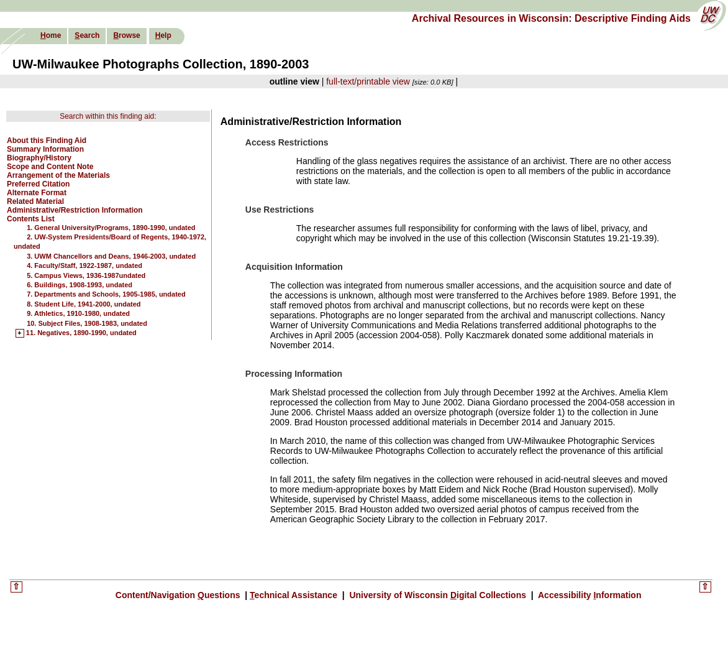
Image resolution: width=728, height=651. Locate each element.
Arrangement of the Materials (58, 175)
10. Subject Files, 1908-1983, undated (87, 323)
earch (87, 35)
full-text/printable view (368, 81)
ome (50, 35)
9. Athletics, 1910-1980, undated (78, 313)
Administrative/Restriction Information (75, 210)
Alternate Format (36, 192)
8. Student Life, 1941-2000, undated (83, 304)
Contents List (31, 219)
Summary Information (45, 149)
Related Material (35, 201)
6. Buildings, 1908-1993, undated (79, 285)
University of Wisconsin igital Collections (438, 595)
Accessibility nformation (589, 595)
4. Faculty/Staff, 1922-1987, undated (84, 265)
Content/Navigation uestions (179, 595)
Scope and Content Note (50, 166)
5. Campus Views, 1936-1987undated (86, 275)
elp (163, 35)
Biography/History (39, 158)
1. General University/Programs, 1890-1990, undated (111, 227)
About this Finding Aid (46, 140)
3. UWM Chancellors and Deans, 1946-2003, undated (111, 256)
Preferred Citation (38, 184)
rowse (126, 35)
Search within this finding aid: (108, 116)
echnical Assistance (295, 595)
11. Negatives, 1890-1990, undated (81, 333)
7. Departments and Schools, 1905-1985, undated (106, 294)
